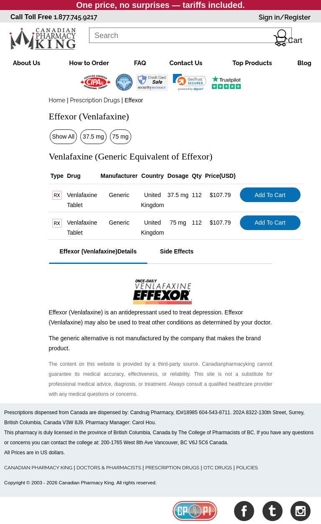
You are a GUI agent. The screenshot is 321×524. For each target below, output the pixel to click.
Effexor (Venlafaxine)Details (98, 251)
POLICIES (247, 468)
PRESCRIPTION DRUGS (172, 468)
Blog (304, 63)
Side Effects (177, 251)
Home (57, 100)
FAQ (140, 63)
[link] (189, 82)
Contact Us (185, 63)
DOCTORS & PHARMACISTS (108, 468)
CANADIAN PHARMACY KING (38, 468)
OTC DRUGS (218, 468)
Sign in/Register (285, 17)
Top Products (252, 63)
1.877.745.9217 (75, 17)
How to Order (89, 63)
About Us (27, 63)
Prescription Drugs (95, 100)
